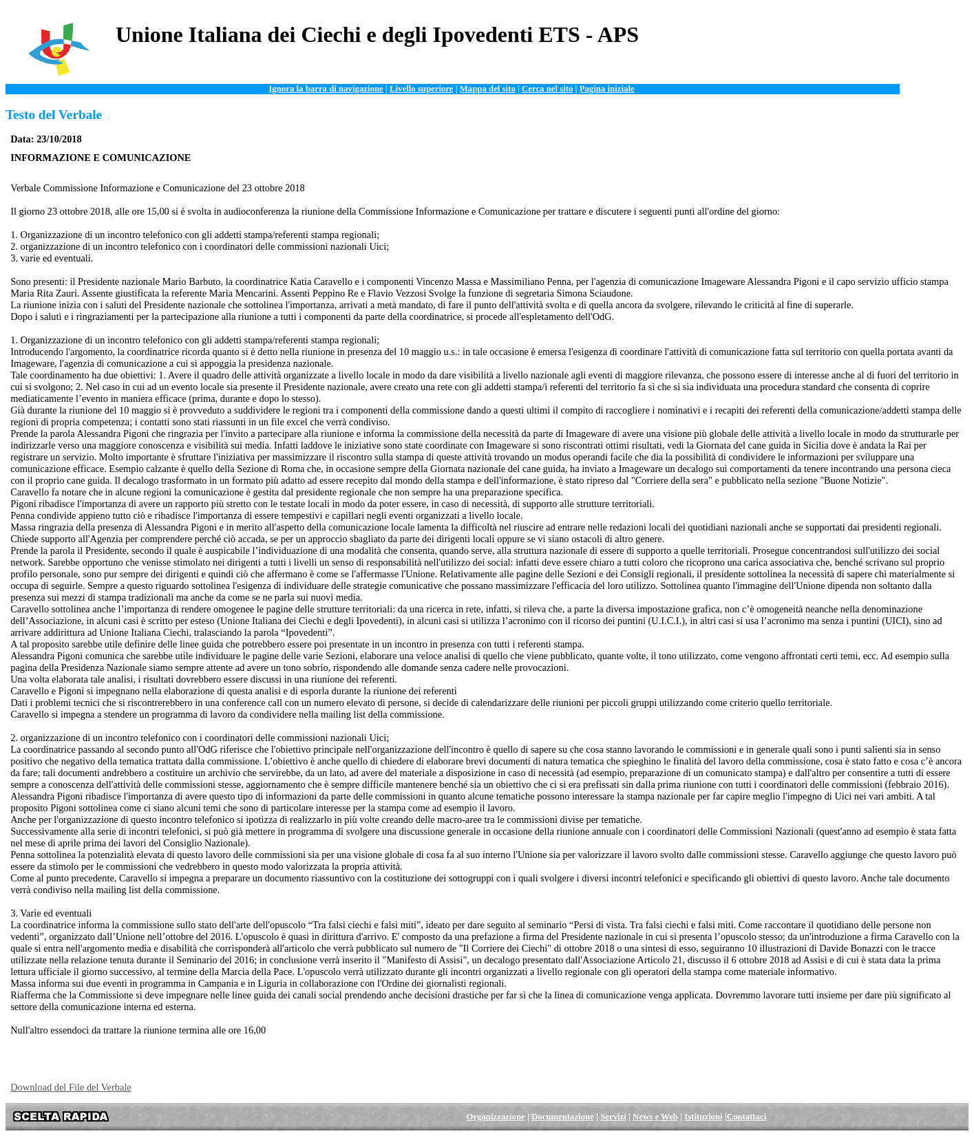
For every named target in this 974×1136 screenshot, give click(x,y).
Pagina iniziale (607, 89)
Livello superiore (422, 89)
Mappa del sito (488, 89)
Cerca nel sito (547, 89)
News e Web (655, 1117)
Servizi (613, 1117)
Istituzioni (703, 1117)
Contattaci (747, 1117)
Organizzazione (495, 1117)
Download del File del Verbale (70, 1087)
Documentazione (562, 1117)
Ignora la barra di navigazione (325, 89)
